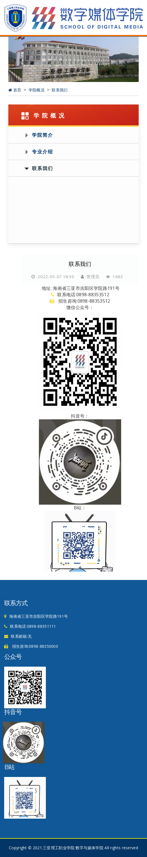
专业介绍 (42, 151)
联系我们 (60, 90)
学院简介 (42, 135)
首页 (15, 90)
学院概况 (37, 90)
